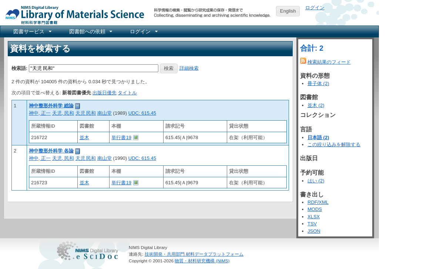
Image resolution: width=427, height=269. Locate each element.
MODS (314, 209)
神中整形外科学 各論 (51, 151)
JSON (313, 231)
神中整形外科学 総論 (51, 105)
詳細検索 (189, 68)
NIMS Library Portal (72, 14)
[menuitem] (32, 31)
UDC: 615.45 (142, 113)
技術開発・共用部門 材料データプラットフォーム (194, 254)
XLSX (313, 216)
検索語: (19, 68)
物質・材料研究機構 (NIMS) (202, 260)
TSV (312, 223)
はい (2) (316, 181)
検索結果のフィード (329, 62)
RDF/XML (318, 202)
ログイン (315, 7)
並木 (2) (316, 105)
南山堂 (104, 113)
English (288, 11)
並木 (84, 137)
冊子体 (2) (318, 83)
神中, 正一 (40, 113)
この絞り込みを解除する (333, 144)
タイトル (127, 92)
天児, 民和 (63, 113)
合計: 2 (311, 48)
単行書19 (121, 137)
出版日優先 (105, 92)
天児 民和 (85, 113)
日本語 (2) (318, 137)
